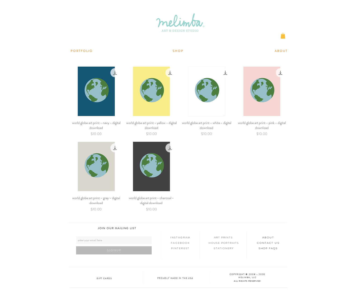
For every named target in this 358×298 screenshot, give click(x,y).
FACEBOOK (180, 243)
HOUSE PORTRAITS (224, 243)
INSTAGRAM (180, 237)
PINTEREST (180, 248)
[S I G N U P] (114, 250)
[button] (283, 36)
